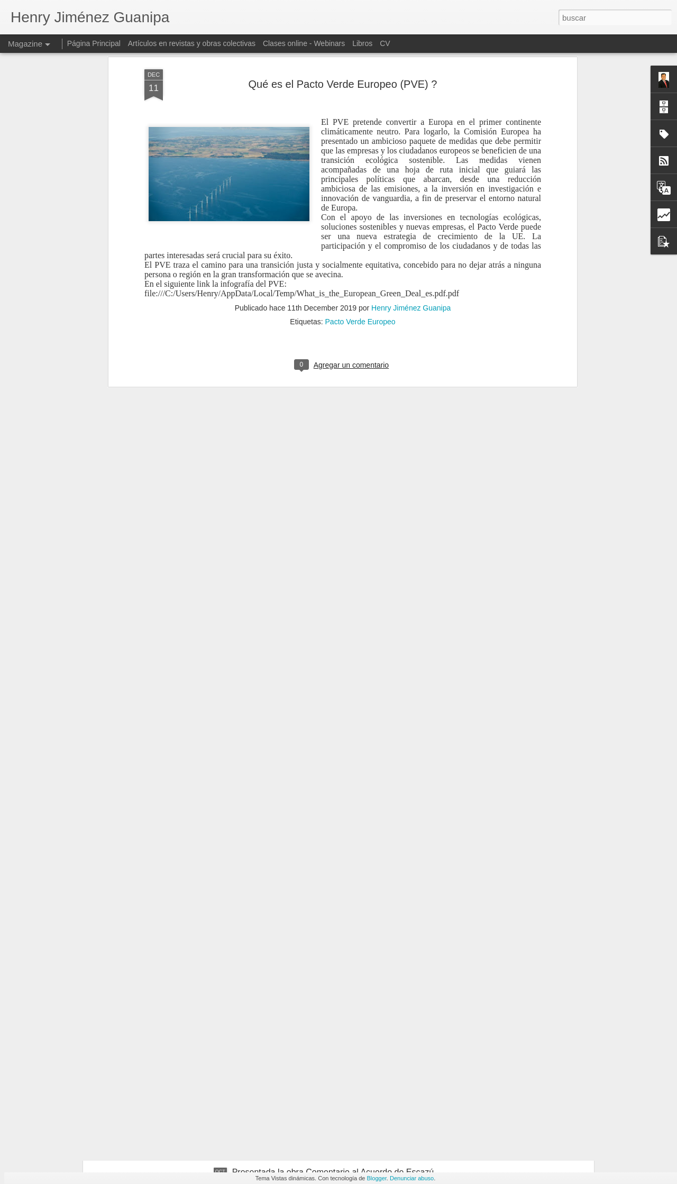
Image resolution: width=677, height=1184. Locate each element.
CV (385, 43)
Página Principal (94, 43)
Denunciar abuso (412, 1178)
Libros (362, 43)
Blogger (377, 1178)
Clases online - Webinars (304, 43)
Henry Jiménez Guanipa (411, 194)
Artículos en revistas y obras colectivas (191, 43)
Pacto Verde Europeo (360, 208)
